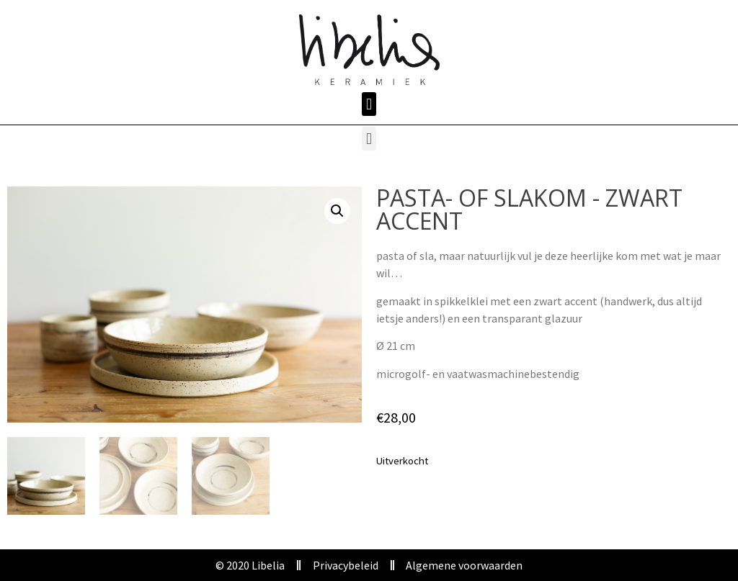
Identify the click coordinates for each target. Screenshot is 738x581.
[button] (368, 104)
